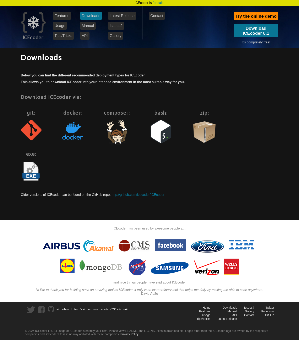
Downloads (230, 307)
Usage (206, 315)
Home (206, 307)
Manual (232, 311)
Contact (249, 315)
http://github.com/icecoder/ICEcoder (138, 194)
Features (204, 311)
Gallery (249, 311)
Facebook (267, 311)
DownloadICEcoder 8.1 (256, 31)
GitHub (269, 315)
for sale (158, 3)
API (234, 315)
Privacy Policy (129, 334)
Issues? (249, 307)
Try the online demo (256, 16)
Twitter (270, 307)
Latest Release (227, 318)
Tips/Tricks (204, 318)
